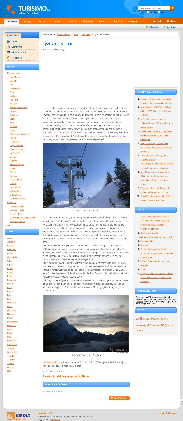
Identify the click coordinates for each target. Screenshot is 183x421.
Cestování (12, 21)
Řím (12, 92)
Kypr (9, 299)
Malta (9, 306)
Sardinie (13, 126)
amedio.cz (55, 419)
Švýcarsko (12, 352)
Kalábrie (13, 104)
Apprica (13, 176)
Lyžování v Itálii (50, 362)
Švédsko (11, 348)
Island (10, 284)
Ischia (12, 130)
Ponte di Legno (17, 164)
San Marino (15, 77)
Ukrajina (11, 367)
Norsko (10, 314)
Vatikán (13, 96)
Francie (10, 272)
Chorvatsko (12, 257)
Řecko (10, 329)
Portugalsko (12, 322)
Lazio (12, 119)
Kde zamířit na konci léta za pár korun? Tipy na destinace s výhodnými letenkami (154, 225)
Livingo (13, 183)
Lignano (13, 161)
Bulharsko (11, 249)
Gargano (14, 115)
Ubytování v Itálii (17, 221)
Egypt (10, 265)
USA (9, 371)
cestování (156, 325)
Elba (12, 85)
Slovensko (12, 341)
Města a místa (18, 52)
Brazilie (10, 246)
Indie (9, 276)
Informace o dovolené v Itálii (22, 218)
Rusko (10, 333)
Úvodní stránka (63, 34)
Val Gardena (15, 191)
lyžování (154, 319)
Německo (11, 310)
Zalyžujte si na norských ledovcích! (156, 237)
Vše (143, 12)
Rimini (13, 172)
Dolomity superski (18, 199)
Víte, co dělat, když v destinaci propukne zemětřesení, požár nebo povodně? (156, 147)
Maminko (88, 21)
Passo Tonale (16, 180)
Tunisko (10, 360)
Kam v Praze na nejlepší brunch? (155, 217)
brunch (139, 330)
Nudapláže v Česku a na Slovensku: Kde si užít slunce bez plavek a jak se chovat (156, 277)
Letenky (27, 21)
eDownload (133, 21)
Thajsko (163, 319)
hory (164, 325)
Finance (118, 21)
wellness (142, 318)
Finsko (10, 268)
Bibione (13, 111)
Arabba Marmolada (18, 107)
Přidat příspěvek (119, 398)
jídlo (148, 325)
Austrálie (11, 242)
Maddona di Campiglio (20, 134)
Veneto (13, 138)
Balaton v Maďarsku (149, 233)
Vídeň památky (147, 241)
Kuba (9, 295)
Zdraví (42, 21)
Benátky (13, 81)
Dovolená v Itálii (17, 206)
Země (163, 12)
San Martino (15, 187)
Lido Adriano (15, 195)
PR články (16, 58)
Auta (57, 21)
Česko (10, 253)
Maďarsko (11, 303)
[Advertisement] (73, 78)
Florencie (14, 100)
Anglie (10, 238)
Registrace (171, 27)
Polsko (10, 318)
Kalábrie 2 (14, 153)
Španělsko (12, 344)
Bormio (13, 157)
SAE (9, 337)
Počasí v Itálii (16, 214)
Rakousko (11, 325)
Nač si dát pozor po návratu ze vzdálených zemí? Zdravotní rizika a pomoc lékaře (156, 123)
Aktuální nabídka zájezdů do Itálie (66, 376)
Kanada (10, 291)
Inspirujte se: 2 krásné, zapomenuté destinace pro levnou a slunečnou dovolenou (156, 135)
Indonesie (11, 280)
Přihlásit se (154, 27)
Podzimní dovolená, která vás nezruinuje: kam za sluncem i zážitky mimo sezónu (156, 253)
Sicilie (12, 123)
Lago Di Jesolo (16, 149)
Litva (142, 269)
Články (153, 12)
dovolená (140, 325)
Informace (86, 34)
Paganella (14, 142)
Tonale (13, 168)
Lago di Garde (16, 145)
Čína (9, 261)
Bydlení (103, 21)
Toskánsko (15, 88)
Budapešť (144, 245)
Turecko (10, 363)
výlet (170, 325)
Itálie (76, 34)
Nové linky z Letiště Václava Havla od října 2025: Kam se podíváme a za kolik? (155, 111)
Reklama (171, 21)
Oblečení (72, 21)
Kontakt (157, 21)
